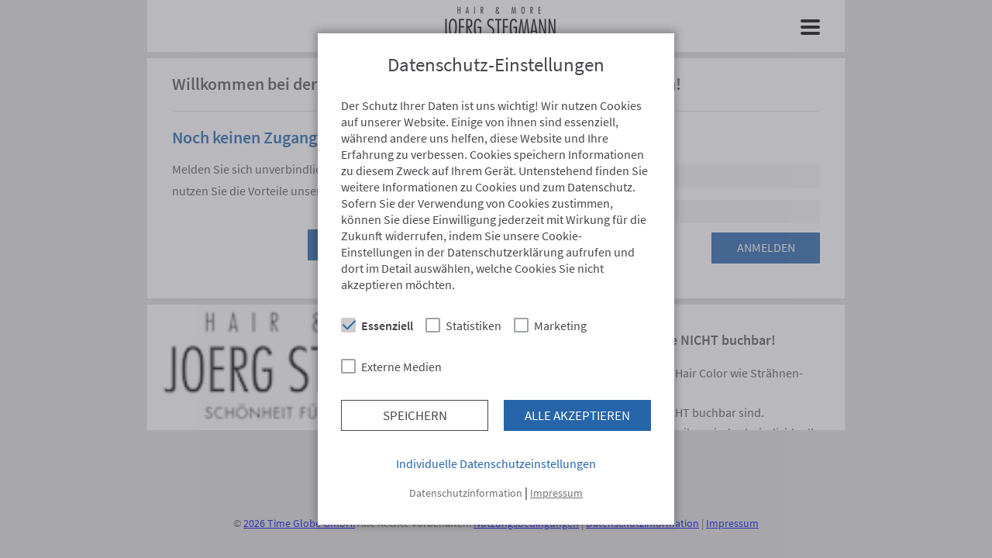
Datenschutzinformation (465, 493)
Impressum (556, 493)
